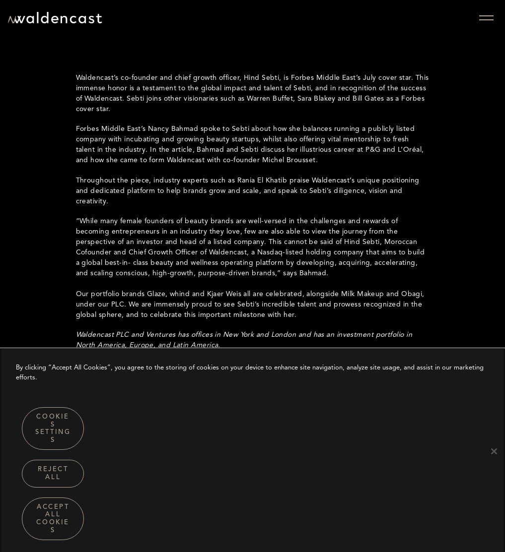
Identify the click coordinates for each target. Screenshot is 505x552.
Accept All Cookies (53, 521)
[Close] (494, 454)
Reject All (53, 476)
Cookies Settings (53, 431)
